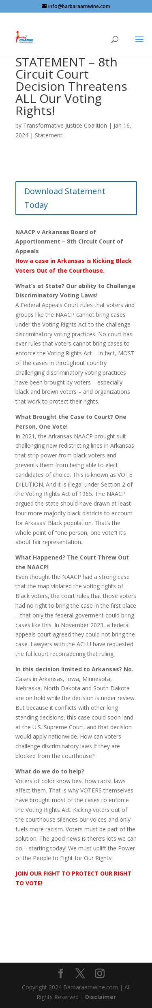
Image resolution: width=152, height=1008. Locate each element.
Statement (48, 135)
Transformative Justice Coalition (65, 125)
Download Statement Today (64, 198)
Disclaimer (100, 997)
